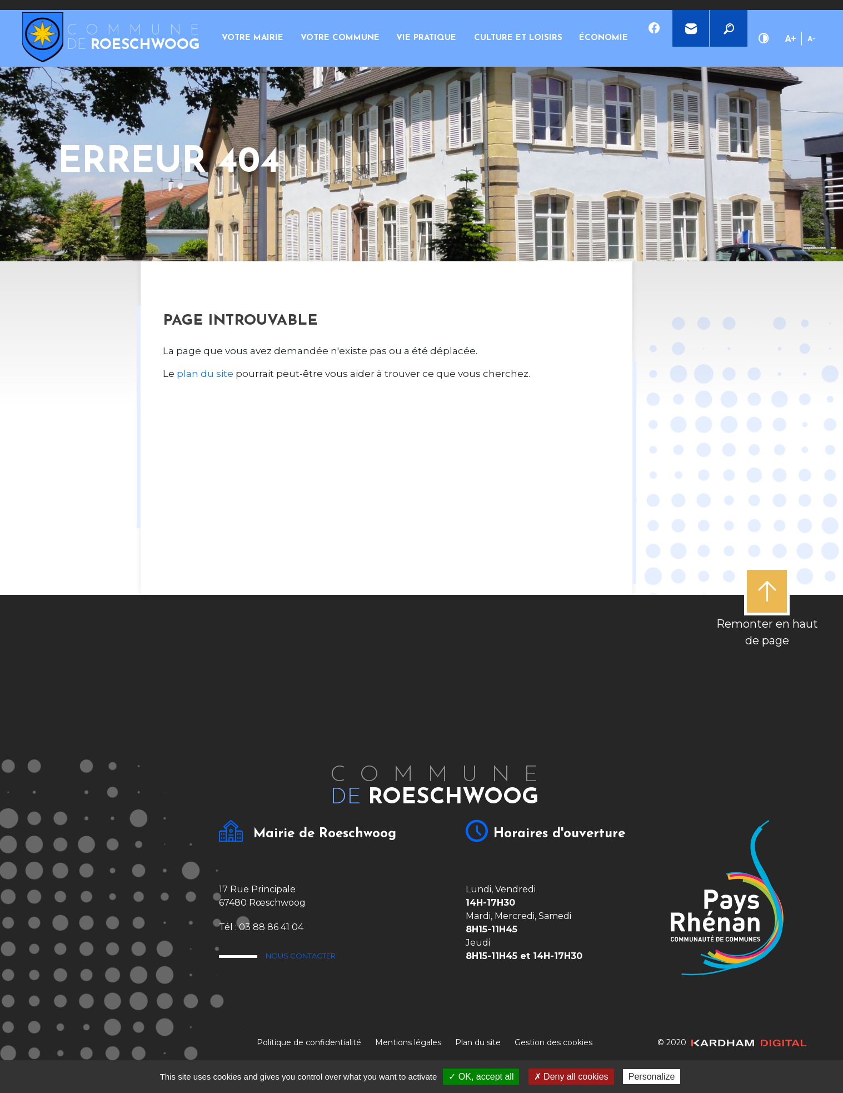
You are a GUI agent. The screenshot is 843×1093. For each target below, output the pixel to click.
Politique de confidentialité (309, 1042)
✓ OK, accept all (480, 1076)
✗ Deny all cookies (571, 1076)
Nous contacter (336, 959)
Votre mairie (246, 38)
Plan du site (478, 1042)
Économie (546, 38)
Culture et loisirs (472, 38)
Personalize (651, 1076)
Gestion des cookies (553, 1042)
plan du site (205, 373)
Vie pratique (394, 38)
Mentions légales (408, 1042)
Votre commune (319, 38)
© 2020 (732, 1042)
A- (811, 38)
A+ (790, 38)
